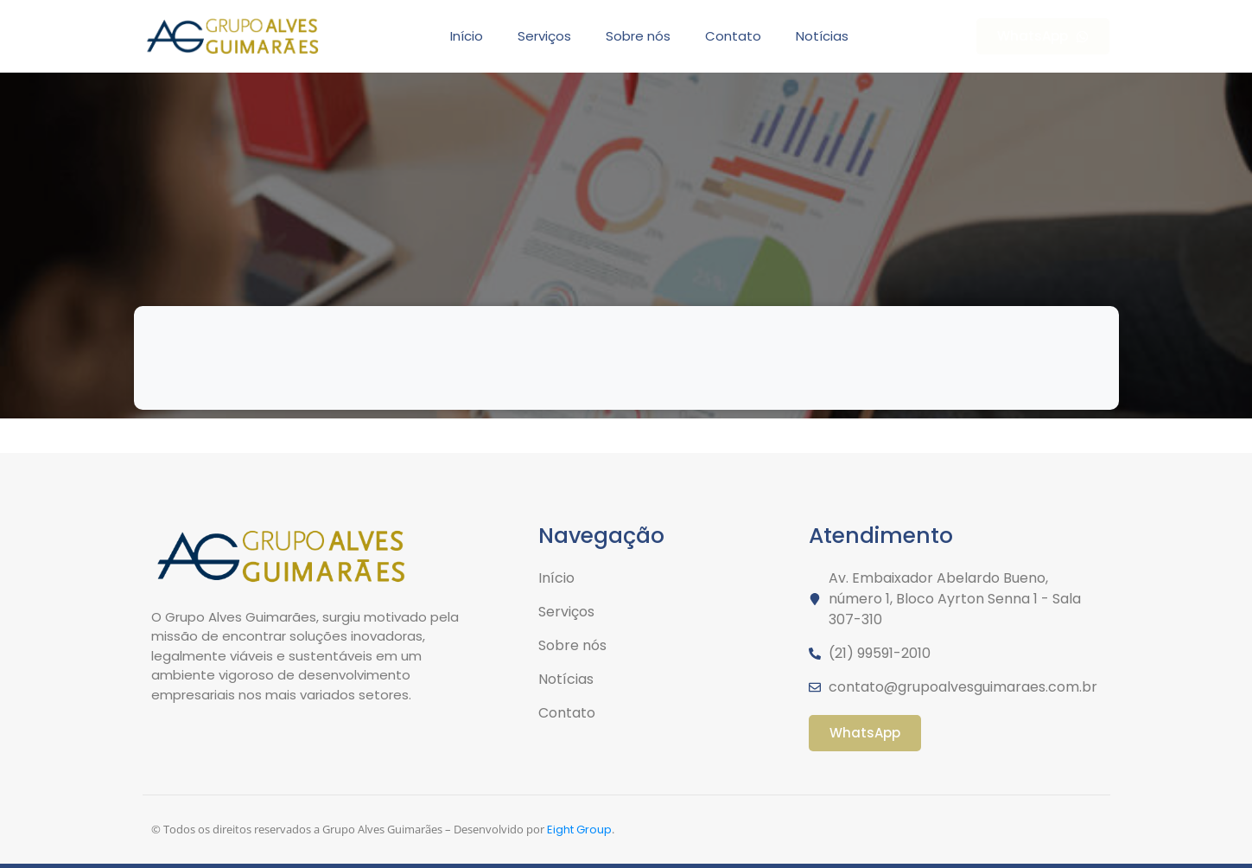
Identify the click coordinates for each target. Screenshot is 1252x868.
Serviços (544, 36)
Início (466, 36)
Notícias (822, 36)
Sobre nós (638, 36)
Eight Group (579, 829)
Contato (733, 36)
